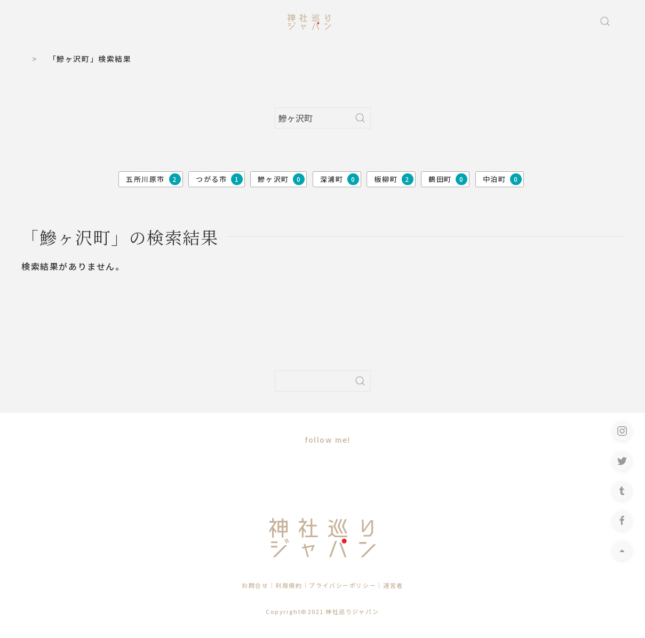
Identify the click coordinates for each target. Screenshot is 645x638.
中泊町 (502, 179)
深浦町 (339, 179)
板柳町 (393, 179)
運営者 (393, 585)
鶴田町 (447, 179)
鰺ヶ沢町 (281, 179)
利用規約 (288, 585)
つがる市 (219, 179)
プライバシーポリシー (342, 585)
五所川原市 (153, 179)
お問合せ (255, 585)
